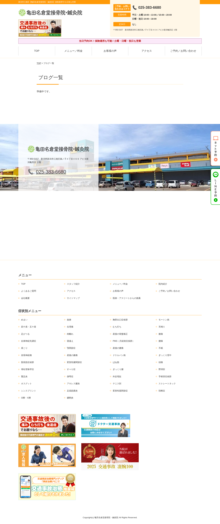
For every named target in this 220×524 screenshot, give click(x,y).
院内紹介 (163, 284)
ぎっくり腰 (118, 369)
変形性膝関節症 (74, 362)
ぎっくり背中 (165, 355)
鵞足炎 (24, 376)
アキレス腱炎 (73, 383)
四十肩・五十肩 (28, 327)
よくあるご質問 (28, 291)
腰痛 (161, 341)
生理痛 (70, 327)
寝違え (70, 341)
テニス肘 (117, 383)
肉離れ (70, 334)
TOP (36, 50)
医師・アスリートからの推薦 (127, 298)
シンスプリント (28, 390)
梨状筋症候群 (27, 362)
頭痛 (161, 362)
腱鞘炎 (70, 398)
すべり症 (71, 369)
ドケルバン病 (119, 355)
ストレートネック (167, 383)
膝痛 (161, 334)
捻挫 (69, 319)
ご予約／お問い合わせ (183, 50)
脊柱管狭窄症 (27, 369)
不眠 (161, 348)
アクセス (146, 50)
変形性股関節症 (120, 390)
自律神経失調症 (28, 341)
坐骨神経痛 (26, 355)
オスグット (26, 383)
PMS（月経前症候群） (123, 341)
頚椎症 (162, 390)
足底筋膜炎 (72, 390)
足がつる (25, 334)
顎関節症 (71, 348)
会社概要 (25, 298)
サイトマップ (73, 298)
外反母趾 (117, 376)
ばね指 (116, 362)
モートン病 (164, 319)
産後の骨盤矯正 (120, 334)
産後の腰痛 (118, 348)
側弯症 (70, 376)
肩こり (24, 348)
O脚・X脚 (26, 398)
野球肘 (162, 369)
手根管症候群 (165, 376)
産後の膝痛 (72, 355)
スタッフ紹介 (73, 284)
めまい (24, 319)
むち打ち (117, 327)
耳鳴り (162, 327)
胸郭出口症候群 (120, 319)
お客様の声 (110, 50)
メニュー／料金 (73, 50)
